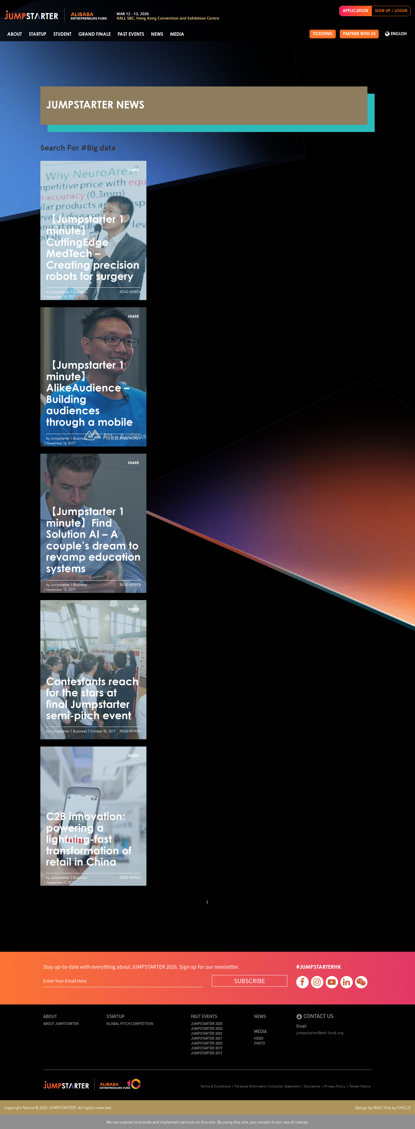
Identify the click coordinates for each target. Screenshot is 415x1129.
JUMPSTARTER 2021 (206, 1038)
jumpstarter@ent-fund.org (320, 1032)
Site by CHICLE (397, 1107)
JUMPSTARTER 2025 (206, 1023)
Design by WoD (368, 1107)
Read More (130, 291)
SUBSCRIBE (249, 981)
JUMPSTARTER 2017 (206, 1052)
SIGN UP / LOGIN (391, 11)
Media (177, 34)
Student (62, 34)
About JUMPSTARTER (61, 1023)
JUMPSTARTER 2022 (206, 1033)
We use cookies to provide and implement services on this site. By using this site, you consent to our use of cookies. (207, 1122)
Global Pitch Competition (129, 1023)
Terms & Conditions (215, 1085)
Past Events (131, 34)
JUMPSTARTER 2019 (206, 1047)
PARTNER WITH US (359, 34)
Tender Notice (359, 1085)
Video (258, 1038)
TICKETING (323, 34)
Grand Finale (94, 34)
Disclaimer (312, 1085)
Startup (37, 34)
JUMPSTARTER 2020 (206, 1043)
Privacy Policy (334, 1085)
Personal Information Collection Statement (267, 1085)
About (14, 34)
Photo (259, 1043)
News (157, 34)
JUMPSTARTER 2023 (206, 1028)
